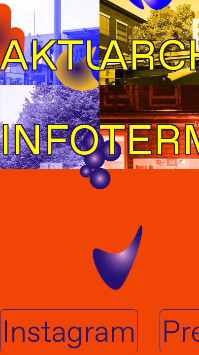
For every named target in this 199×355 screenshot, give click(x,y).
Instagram (69, 331)
